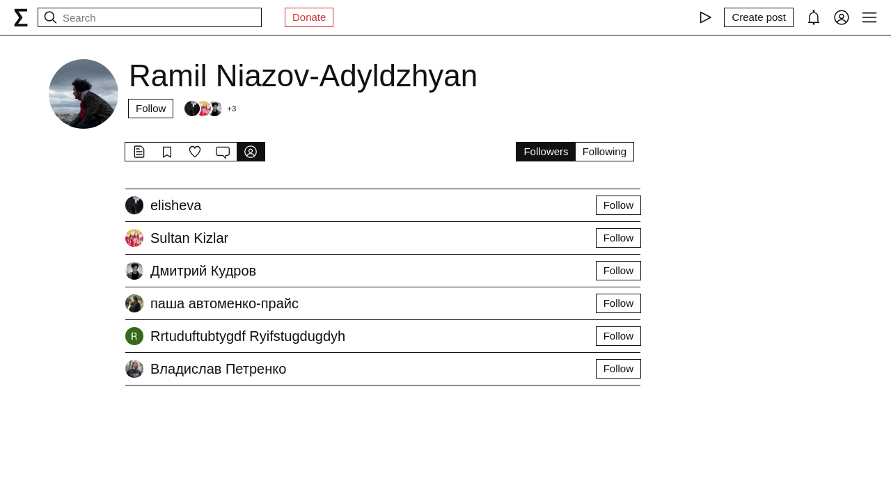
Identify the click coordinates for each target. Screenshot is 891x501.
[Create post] (759, 17)
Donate (309, 17)
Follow (151, 108)
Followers (545, 151)
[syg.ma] (21, 17)
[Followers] (209, 109)
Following (604, 151)
